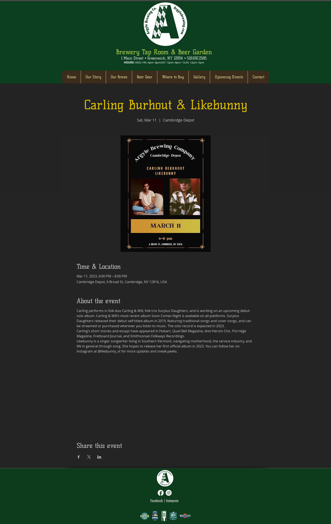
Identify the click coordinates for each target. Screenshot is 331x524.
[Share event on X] (89, 457)
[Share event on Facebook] (79, 457)
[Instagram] (169, 493)
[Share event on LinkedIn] (99, 457)
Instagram (172, 500)
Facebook (156, 500)
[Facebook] (161, 493)
